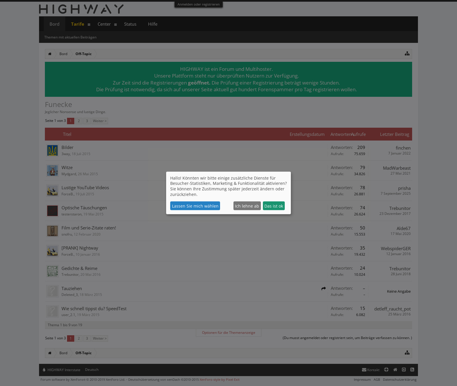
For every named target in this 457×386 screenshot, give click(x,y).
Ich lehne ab (247, 206)
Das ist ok (273, 206)
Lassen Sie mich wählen (195, 206)
